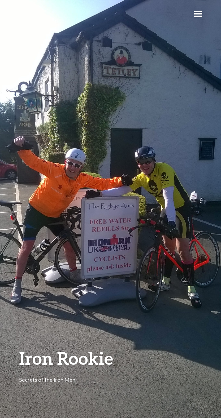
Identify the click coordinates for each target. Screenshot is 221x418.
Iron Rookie (66, 358)
